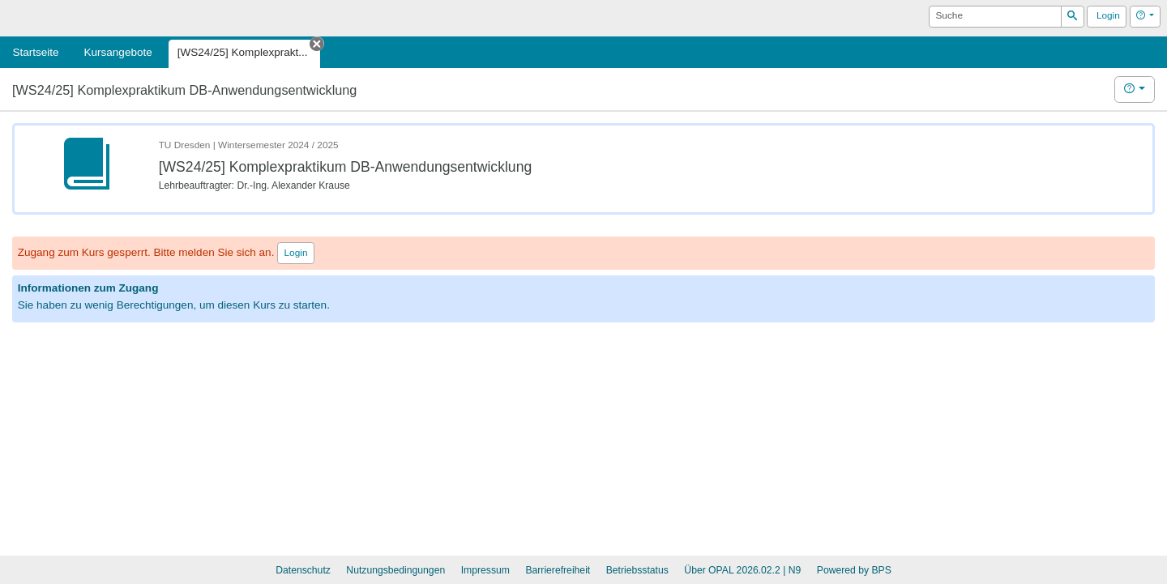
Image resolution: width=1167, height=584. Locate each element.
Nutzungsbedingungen (395, 570)
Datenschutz (303, 570)
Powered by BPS (854, 570)
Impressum (485, 570)
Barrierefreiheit (557, 570)
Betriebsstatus (637, 570)
